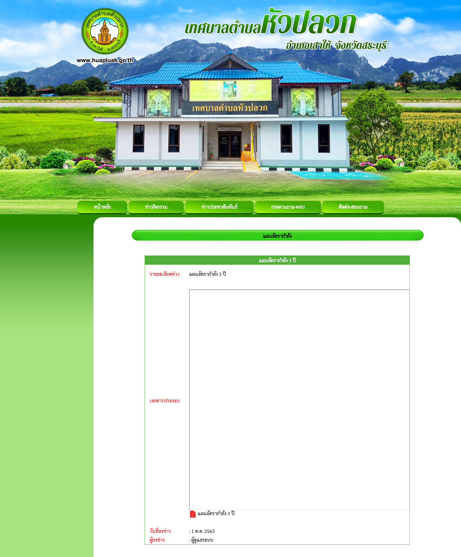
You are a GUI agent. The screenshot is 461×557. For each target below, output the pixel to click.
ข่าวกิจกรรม (156, 207)
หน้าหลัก (102, 207)
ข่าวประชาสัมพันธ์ (219, 207)
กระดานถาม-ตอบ (288, 207)
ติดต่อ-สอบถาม (353, 207)
